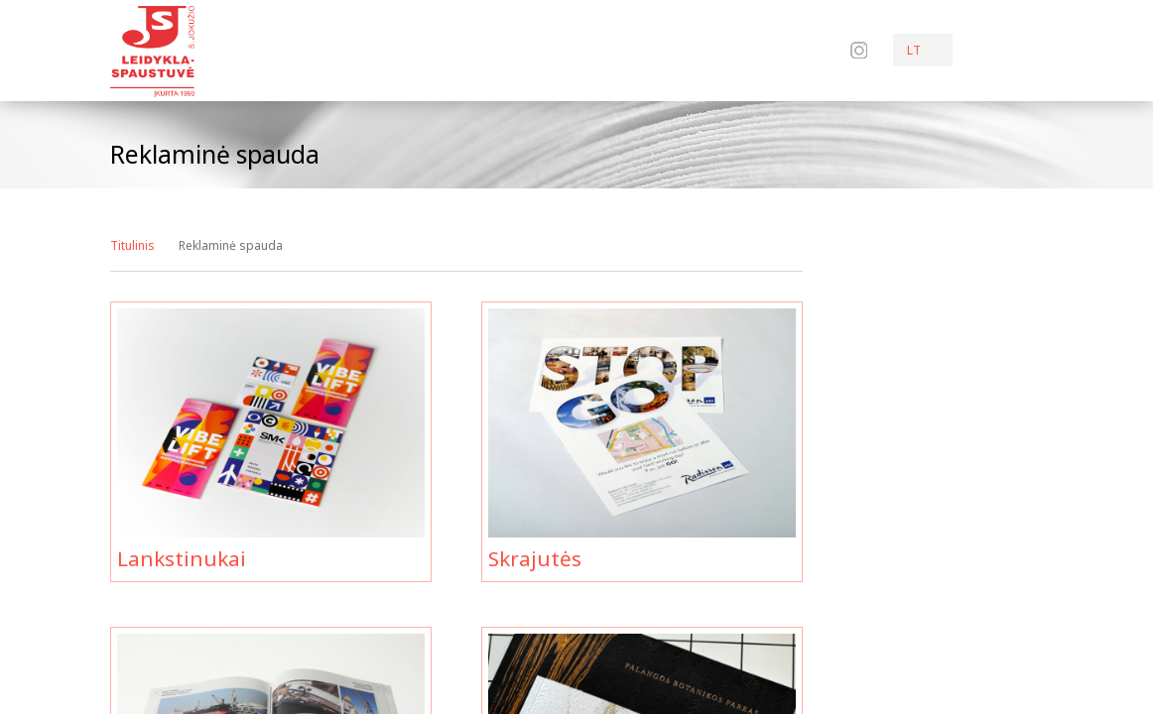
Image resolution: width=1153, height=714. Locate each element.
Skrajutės (534, 558)
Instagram (858, 51)
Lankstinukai (181, 558)
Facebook (831, 50)
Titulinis (132, 245)
